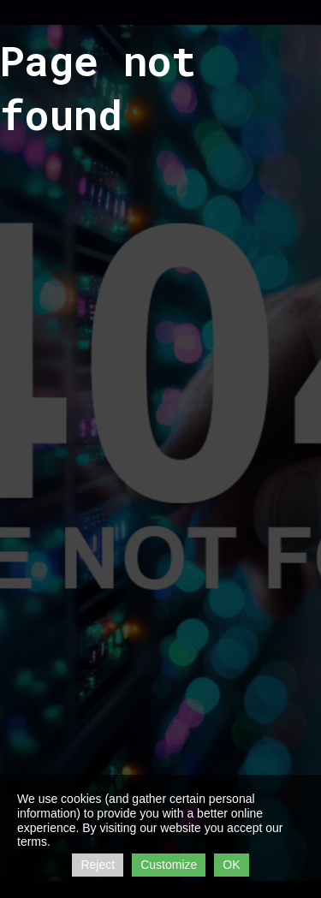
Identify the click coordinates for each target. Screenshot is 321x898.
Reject (97, 864)
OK (231, 864)
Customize (168, 864)
